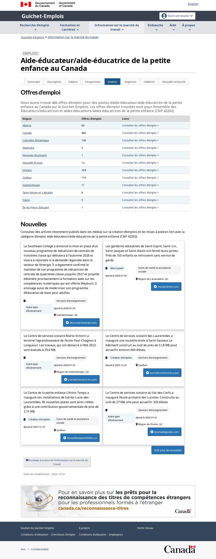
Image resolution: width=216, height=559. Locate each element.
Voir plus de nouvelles (168, 450)
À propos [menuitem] (188, 27)
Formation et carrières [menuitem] (70, 27)
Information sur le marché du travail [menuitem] (117, 27)
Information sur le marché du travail (73, 37)
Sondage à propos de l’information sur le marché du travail (57, 462)
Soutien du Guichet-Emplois (37, 528)
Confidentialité (40, 549)
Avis (23, 549)
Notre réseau (145, 528)
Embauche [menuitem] (155, 27)
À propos (84, 528)
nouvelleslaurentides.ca (80, 437)
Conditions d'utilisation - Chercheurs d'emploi (48, 534)
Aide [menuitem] (172, 27)
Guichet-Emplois (43, 16)
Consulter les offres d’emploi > (140, 125)
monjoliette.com (166, 286)
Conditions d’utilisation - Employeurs (101, 534)
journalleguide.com (165, 432)
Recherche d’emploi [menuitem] (34, 27)
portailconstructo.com (80, 379)
